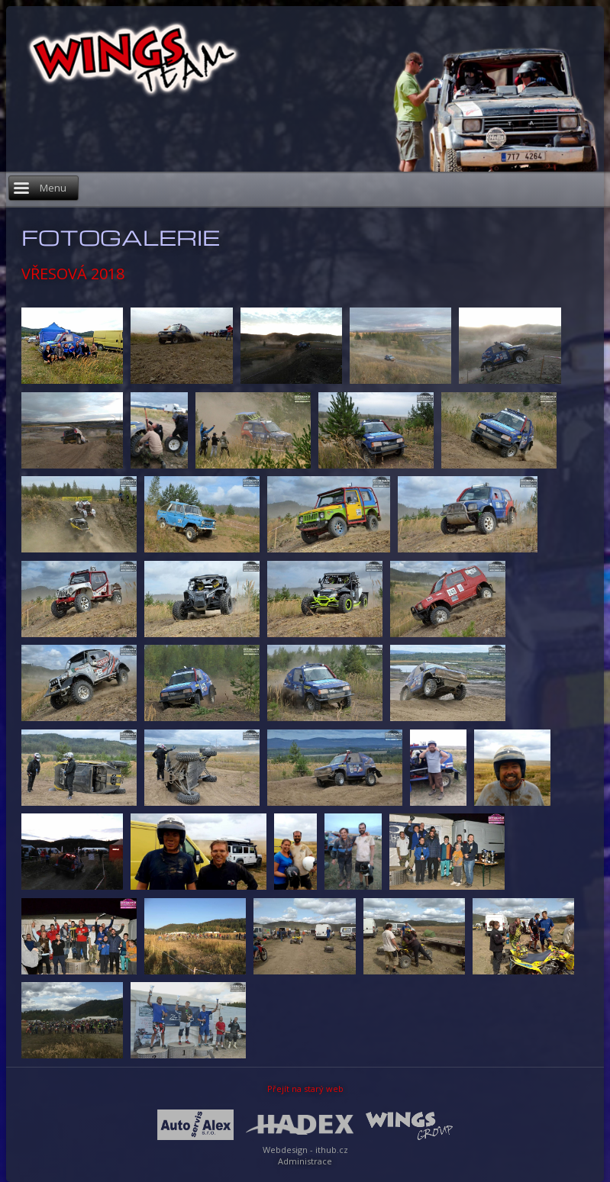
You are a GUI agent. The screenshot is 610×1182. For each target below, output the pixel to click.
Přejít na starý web (305, 1088)
